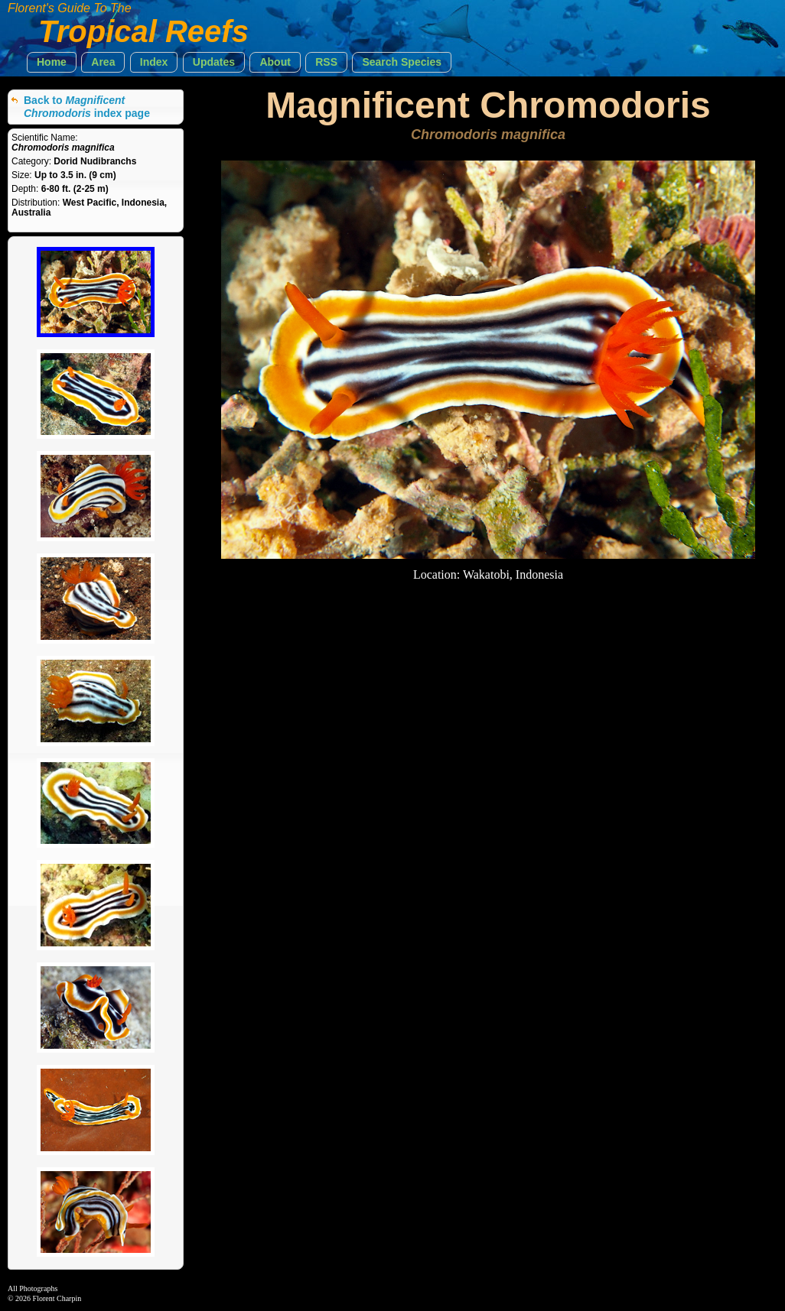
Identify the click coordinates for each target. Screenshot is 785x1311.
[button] (52, 62)
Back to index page (87, 106)
